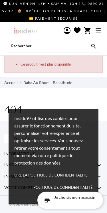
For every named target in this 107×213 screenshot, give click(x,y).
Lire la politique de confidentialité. (51, 175)
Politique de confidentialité (63, 187)
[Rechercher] (93, 45)
